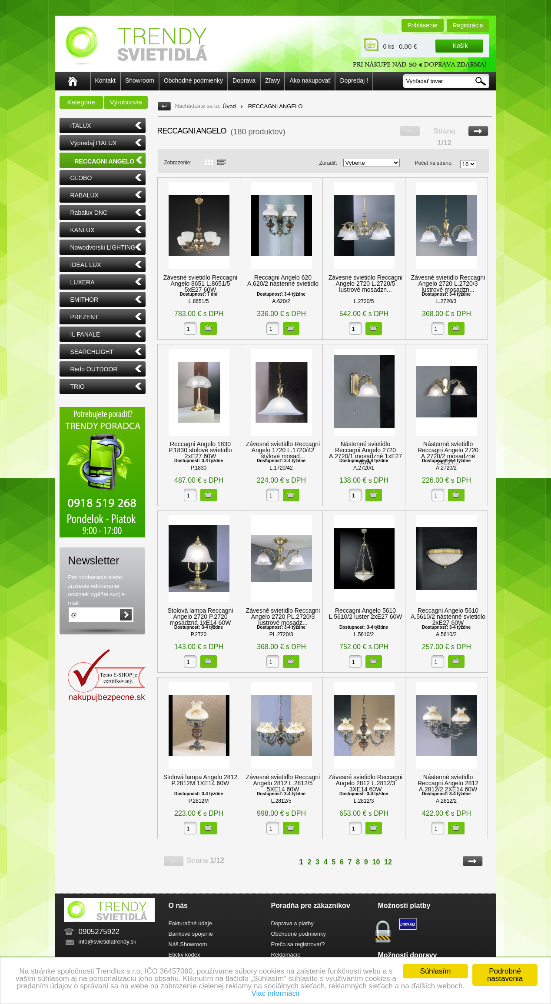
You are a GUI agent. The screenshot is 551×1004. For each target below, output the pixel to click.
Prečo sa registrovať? (298, 944)
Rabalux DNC (89, 212)
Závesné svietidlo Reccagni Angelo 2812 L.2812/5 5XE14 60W (283, 783)
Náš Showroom (188, 944)
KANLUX (82, 230)
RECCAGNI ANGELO (105, 161)
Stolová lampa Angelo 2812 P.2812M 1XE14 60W (200, 780)
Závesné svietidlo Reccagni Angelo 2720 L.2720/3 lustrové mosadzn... (448, 283)
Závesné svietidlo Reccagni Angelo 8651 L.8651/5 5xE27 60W (200, 283)
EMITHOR (84, 299)
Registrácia (468, 25)
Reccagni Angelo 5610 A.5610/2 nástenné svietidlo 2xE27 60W (448, 616)
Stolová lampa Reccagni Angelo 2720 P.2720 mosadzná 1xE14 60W (200, 616)
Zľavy (272, 80)
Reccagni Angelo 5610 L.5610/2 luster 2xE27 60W (365, 613)
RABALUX (84, 195)
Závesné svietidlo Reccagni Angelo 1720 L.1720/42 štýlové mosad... (283, 450)
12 (388, 862)
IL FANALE (85, 334)
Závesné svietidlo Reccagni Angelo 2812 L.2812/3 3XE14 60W (365, 783)
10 (376, 862)
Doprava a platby (292, 923)
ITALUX (80, 125)
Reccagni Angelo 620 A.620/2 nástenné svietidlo (283, 280)
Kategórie (81, 102)
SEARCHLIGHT (92, 351)
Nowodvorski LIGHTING (103, 247)
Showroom (139, 80)
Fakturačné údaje (190, 923)
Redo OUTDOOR (94, 369)
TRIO (77, 386)
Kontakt (105, 80)
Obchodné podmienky (193, 80)
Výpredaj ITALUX (93, 143)
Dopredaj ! (354, 80)
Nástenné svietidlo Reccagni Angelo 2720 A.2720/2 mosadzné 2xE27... (448, 453)
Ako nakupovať (309, 80)
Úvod (229, 106)
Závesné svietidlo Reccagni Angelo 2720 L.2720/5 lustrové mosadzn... (365, 283)
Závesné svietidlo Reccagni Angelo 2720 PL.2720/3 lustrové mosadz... (283, 616)
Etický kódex (184, 954)
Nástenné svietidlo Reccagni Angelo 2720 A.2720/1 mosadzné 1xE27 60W (365, 453)
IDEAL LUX (85, 264)
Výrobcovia (126, 102)
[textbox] (447, 81)
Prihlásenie (423, 25)
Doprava (244, 80)
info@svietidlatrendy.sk (107, 941)
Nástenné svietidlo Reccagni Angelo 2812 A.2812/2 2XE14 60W (448, 783)
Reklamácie (286, 954)
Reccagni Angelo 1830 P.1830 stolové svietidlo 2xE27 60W (200, 450)
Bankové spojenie (191, 934)
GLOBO (81, 177)
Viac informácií (275, 993)
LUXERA (82, 282)
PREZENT (84, 317)
